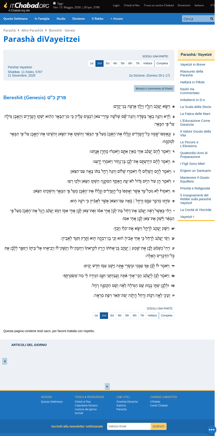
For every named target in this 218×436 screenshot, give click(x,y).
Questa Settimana (15, 19)
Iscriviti (79, 413)
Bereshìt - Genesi (62, 30)
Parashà (9, 30)
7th (138, 63)
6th (130, 63)
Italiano (199, 5)
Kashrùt (121, 405)
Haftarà (147, 63)
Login (116, 5)
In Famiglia (42, 19)
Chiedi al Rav (132, 5)
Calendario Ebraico (86, 405)
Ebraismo (78, 19)
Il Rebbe (97, 19)
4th (115, 63)
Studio (61, 19)
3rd (107, 63)
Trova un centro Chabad (159, 5)
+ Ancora (116, 19)
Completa (162, 63)
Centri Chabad (158, 405)
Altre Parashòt (32, 30)
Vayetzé (205, 54)
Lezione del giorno (86, 409)
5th (123, 63)
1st (91, 63)
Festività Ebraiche (127, 401)
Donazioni (184, 5)
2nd (99, 63)
